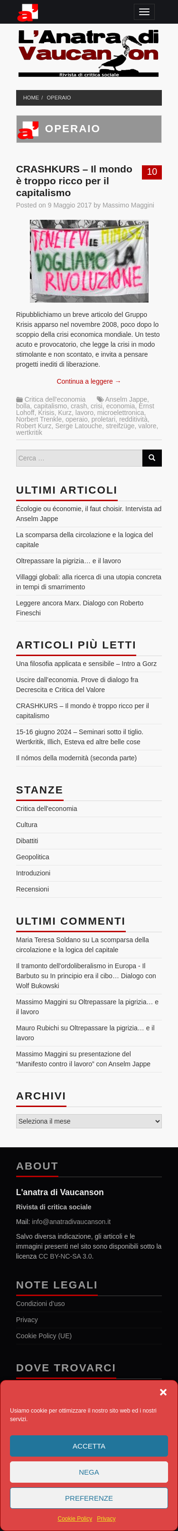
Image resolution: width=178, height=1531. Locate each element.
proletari (104, 419)
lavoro (84, 412)
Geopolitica (32, 857)
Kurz (65, 412)
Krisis (46, 412)
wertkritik (29, 432)
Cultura (26, 825)
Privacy (106, 1518)
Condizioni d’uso (40, 1303)
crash (79, 406)
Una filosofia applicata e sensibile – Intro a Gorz (86, 663)
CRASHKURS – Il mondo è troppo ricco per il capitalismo (74, 180)
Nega (89, 1472)
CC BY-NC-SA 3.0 (65, 1256)
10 (152, 171)
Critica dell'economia (55, 399)
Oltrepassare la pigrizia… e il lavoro (68, 561)
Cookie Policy (74, 1518)
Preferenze (89, 1498)
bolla (23, 406)
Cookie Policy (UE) (44, 1336)
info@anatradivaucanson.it (71, 1221)
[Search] (151, 458)
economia (120, 406)
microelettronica (120, 412)
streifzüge (120, 426)
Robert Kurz (34, 426)
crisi (97, 406)
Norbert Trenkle (39, 419)
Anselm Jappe (126, 399)
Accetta (89, 1446)
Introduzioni (33, 873)
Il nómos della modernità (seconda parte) (76, 758)
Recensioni (32, 889)
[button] (163, 1392)
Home (31, 97)
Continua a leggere (88, 381)
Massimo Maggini (128, 205)
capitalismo (50, 406)
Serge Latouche (78, 426)
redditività (133, 419)
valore (147, 426)
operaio (59, 97)
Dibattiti (27, 841)
